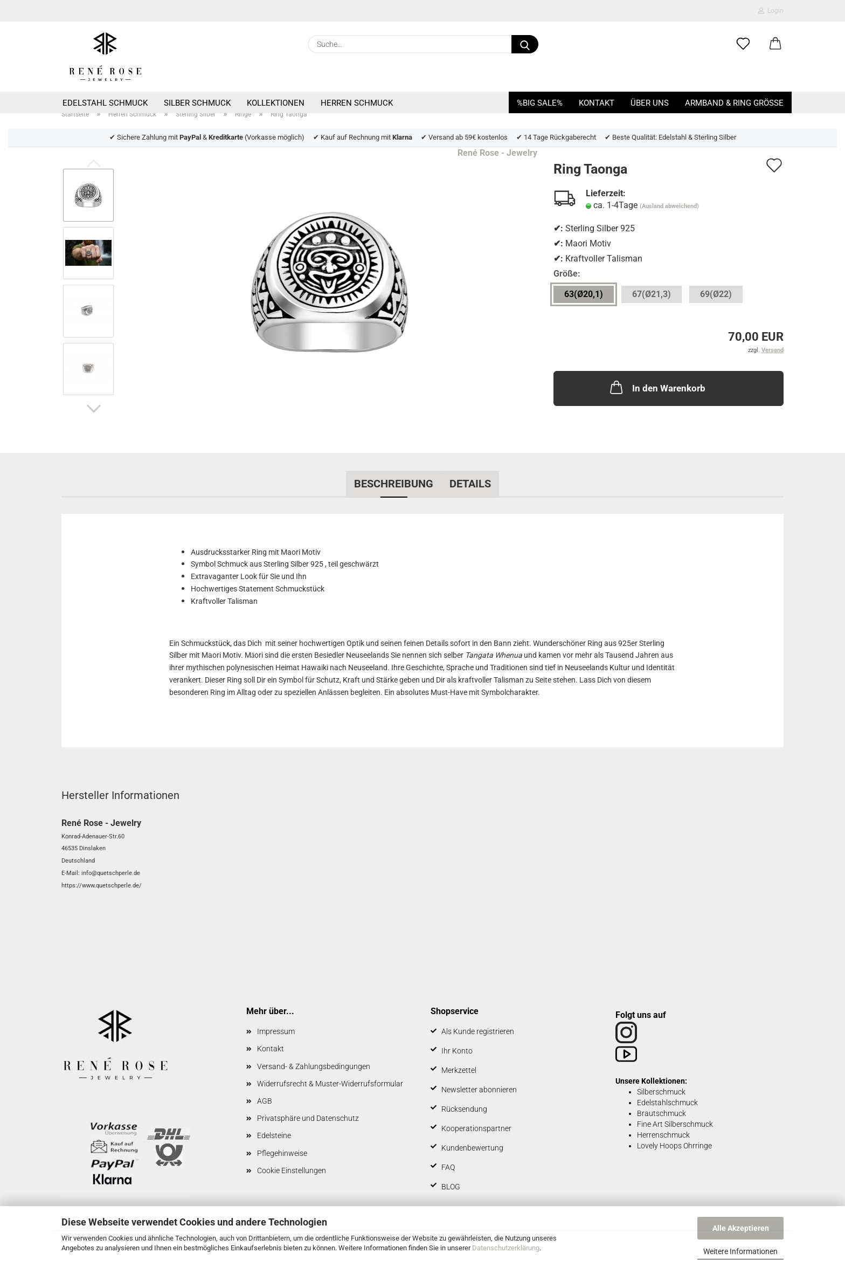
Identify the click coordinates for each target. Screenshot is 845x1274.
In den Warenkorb (656, 387)
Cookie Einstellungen (291, 1170)
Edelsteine (274, 1135)
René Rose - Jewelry (497, 153)
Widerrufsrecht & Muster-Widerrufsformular (330, 1083)
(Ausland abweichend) (669, 206)
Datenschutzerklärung (505, 1248)
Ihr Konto (457, 1050)
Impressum (276, 1031)
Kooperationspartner (476, 1128)
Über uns (650, 103)
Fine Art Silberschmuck (675, 1124)
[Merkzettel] (743, 44)
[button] (775, 44)
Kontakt (596, 103)
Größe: (566, 273)
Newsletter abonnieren (479, 1089)
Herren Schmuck (357, 103)
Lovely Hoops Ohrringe (674, 1145)
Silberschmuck (661, 1091)
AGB (264, 1101)
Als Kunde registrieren (477, 1031)
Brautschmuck (661, 1113)
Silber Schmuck (197, 103)
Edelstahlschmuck (667, 1102)
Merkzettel (458, 1070)
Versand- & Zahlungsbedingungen (313, 1066)
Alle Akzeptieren (740, 1228)
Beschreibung (393, 483)
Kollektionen (275, 103)
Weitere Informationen (740, 1251)
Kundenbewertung (472, 1148)
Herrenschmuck (663, 1135)
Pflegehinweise (282, 1153)
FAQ (448, 1167)
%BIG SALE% (540, 103)
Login (771, 11)
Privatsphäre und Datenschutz (308, 1118)
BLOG (450, 1186)
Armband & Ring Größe (734, 103)
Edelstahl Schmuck (105, 103)
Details (470, 483)
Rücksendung (464, 1109)
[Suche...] (524, 44)
